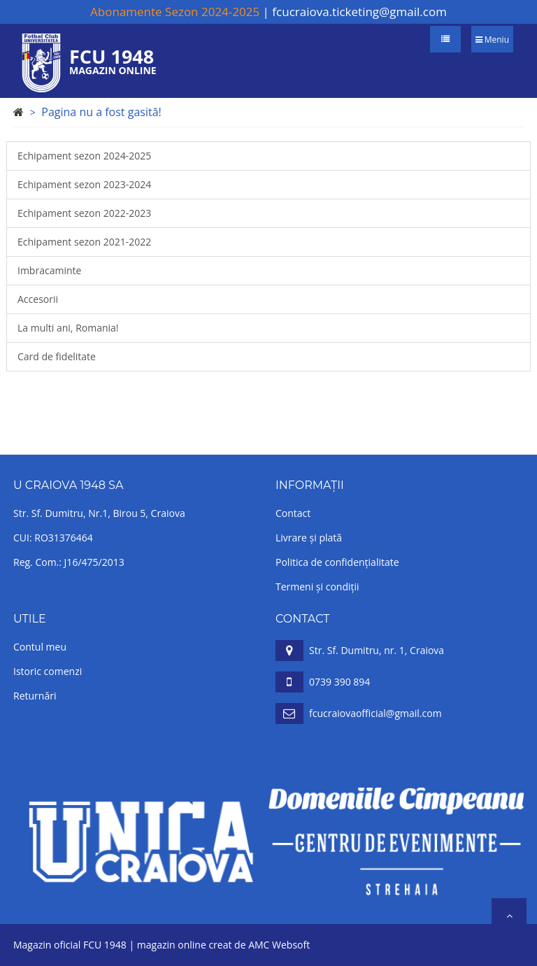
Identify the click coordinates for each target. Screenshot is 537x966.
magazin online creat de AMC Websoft (223, 944)
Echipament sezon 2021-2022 (84, 241)
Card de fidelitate (56, 356)
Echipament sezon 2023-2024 (84, 184)
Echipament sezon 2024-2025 (84, 155)
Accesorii (37, 299)
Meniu (492, 39)
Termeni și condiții (317, 586)
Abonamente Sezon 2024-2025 (174, 11)
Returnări (34, 695)
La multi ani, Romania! (68, 327)
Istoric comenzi (47, 671)
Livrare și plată (308, 537)
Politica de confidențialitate (337, 562)
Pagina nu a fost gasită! (101, 112)
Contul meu (39, 646)
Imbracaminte (49, 270)
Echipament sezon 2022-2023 (84, 213)
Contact (292, 513)
